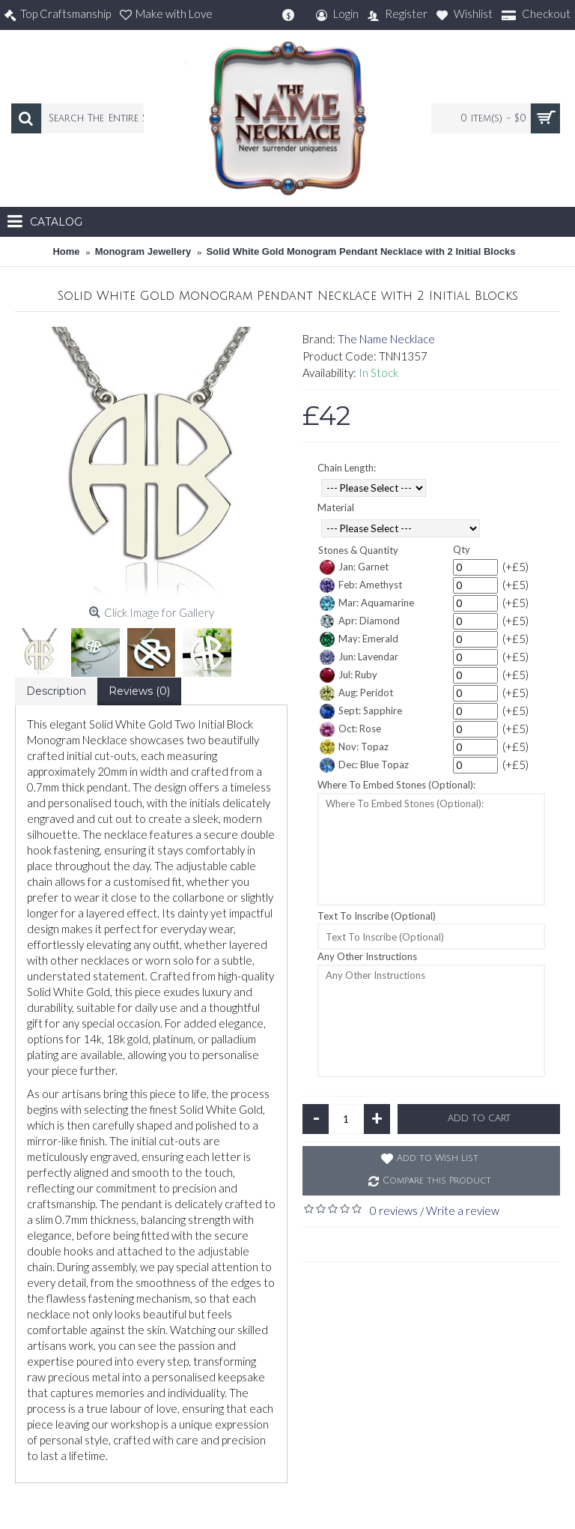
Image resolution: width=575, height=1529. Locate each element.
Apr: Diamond (360, 621)
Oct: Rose (350, 729)
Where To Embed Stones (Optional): (396, 785)
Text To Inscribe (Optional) (376, 916)
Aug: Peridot (356, 693)
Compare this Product (437, 1181)
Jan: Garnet (354, 567)
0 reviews (394, 1210)
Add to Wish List (437, 1158)
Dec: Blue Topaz (364, 765)
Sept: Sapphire (361, 711)
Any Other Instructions (367, 956)
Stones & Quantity (358, 550)
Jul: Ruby (348, 675)
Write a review (462, 1210)
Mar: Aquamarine (367, 603)
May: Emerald (359, 639)
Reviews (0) (139, 691)
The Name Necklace (386, 339)
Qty (461, 549)
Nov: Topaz (354, 747)
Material (335, 507)
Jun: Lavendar (359, 657)
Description (56, 691)
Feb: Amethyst (361, 585)
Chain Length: (346, 468)
